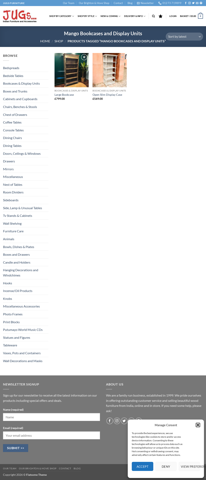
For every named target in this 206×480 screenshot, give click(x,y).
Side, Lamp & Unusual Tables (22, 208)
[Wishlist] (161, 16)
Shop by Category (61, 16)
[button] (198, 425)
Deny (166, 466)
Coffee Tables (12, 122)
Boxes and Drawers (16, 254)
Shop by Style (87, 16)
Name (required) (13, 409)
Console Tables (13, 130)
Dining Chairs (12, 138)
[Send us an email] (197, 3)
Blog (130, 3)
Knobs (7, 298)
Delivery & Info (134, 16)
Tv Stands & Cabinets (17, 215)
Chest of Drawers (15, 114)
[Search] (153, 16)
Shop (59, 41)
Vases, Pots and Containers (22, 353)
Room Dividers (13, 192)
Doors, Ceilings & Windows (22, 153)
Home (45, 41)
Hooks (7, 283)
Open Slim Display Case (107, 94)
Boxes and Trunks (15, 91)
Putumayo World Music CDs (23, 329)
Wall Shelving (12, 223)
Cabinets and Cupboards (20, 99)
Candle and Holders (16, 262)
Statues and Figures (16, 337)
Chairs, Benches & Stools (20, 107)
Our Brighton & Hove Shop (94, 3)
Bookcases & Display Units (21, 83)
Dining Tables (12, 146)
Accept (143, 466)
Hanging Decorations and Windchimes (20, 272)
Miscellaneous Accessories (21, 306)
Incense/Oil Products (17, 291)
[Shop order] (184, 37)
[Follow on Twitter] (193, 3)
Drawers (9, 161)
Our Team (68, 3)
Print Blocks (11, 322)
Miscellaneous (13, 177)
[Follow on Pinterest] (201, 3)
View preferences (190, 466)
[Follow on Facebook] (185, 3)
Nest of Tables (12, 184)
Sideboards (11, 200)
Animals (8, 239)
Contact (118, 3)
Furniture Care (13, 231)
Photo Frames (13, 314)
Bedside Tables (13, 76)
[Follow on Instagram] (189, 3)
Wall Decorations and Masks (22, 361)
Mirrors (8, 169)
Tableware (10, 345)
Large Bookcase (64, 94)
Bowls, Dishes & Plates (18, 247)
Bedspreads (11, 68)
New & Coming (111, 16)
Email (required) (13, 428)
